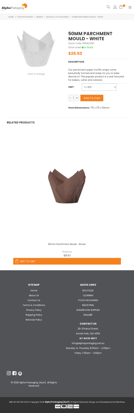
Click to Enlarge (36, 74)
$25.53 (67, 255)
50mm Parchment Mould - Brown (67, 244)
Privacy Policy (33, 310)
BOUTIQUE (88, 290)
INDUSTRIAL (88, 305)
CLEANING (88, 295)
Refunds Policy (34, 319)
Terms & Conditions (34, 305)
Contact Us (33, 300)
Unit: (71, 87)
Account (115, 7)
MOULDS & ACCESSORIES (57, 17)
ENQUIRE (88, 314)
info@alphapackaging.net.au (88, 343)
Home (11, 17)
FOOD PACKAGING (25, 17)
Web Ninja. (120, 402)
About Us (34, 295)
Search (108, 7)
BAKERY (39, 17)
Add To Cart (28, 261)
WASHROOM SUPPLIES (88, 310)
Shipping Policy (34, 314)
